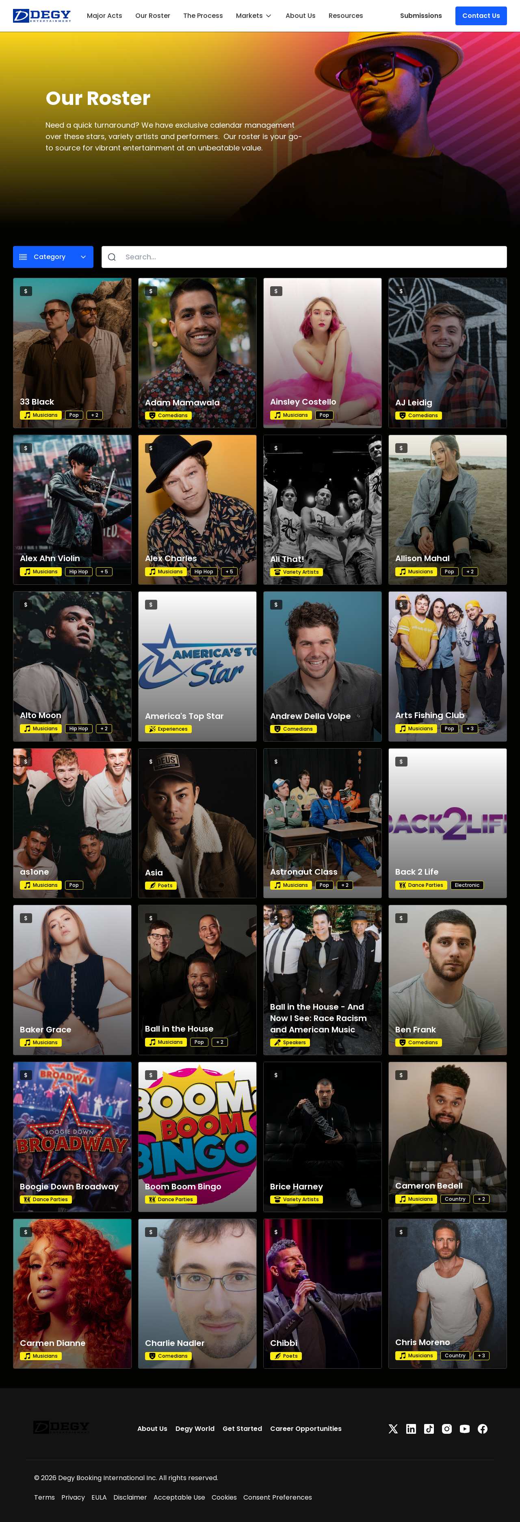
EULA (99, 1497)
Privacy (73, 1497)
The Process (203, 15)
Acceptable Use (179, 1497)
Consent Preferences (277, 1497)
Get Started (242, 1428)
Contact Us (481, 15)
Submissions (421, 15)
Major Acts (104, 15)
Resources (346, 15)
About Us (301, 15)
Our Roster (152, 15)
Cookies (224, 1497)
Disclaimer (130, 1497)
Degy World (195, 1428)
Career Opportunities (306, 1428)
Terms (44, 1497)
